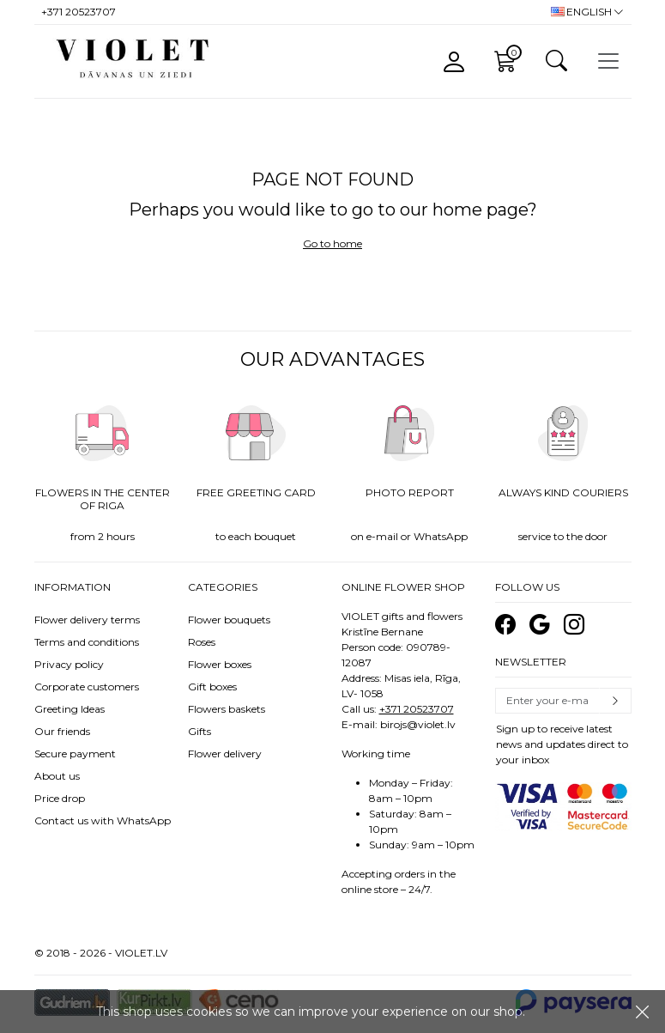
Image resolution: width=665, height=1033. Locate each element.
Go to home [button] (332, 243)
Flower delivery (225, 753)
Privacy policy (69, 664)
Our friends (62, 731)
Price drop (59, 798)
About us (57, 775)
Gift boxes (212, 686)
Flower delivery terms (87, 619)
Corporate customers (86, 686)
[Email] (547, 701)
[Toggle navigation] (608, 61)
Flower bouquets (229, 619)
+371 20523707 (416, 708)
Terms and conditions (86, 641)
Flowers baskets (226, 708)
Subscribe (615, 701)
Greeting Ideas (69, 708)
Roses (201, 641)
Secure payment (75, 753)
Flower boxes (219, 664)
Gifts (199, 731)
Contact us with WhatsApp (102, 820)
